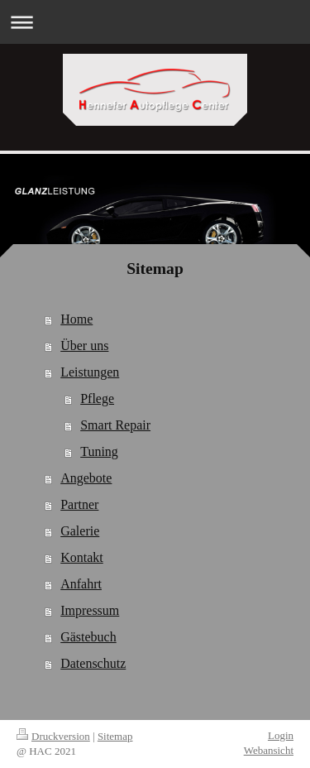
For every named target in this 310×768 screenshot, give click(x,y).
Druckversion (53, 736)
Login (280, 735)
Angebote (86, 478)
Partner (79, 504)
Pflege (97, 398)
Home (76, 319)
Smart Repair (115, 425)
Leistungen (89, 372)
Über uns (84, 345)
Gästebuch (88, 637)
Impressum (89, 610)
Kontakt (81, 557)
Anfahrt (81, 584)
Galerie (79, 531)
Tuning (99, 451)
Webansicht (268, 750)
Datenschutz (93, 663)
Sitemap (115, 736)
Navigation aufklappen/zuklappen (155, 22)
